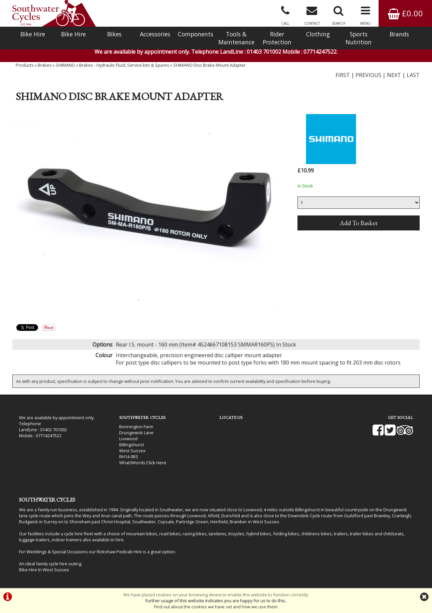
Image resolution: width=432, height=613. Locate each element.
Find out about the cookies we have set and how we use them (215, 607)
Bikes (114, 34)
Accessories (155, 34)
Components (195, 34)
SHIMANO (65, 65)
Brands (399, 34)
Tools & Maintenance (236, 38)
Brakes (45, 65)
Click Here (156, 463)
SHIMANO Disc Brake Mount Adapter (209, 65)
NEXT (394, 75)
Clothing (318, 34)
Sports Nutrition (359, 38)
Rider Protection (277, 38)
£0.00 (405, 13)
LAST (413, 75)
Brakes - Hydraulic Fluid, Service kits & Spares (124, 65)
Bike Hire (32, 34)
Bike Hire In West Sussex (44, 570)
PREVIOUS (368, 75)
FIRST (343, 75)
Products (25, 65)
